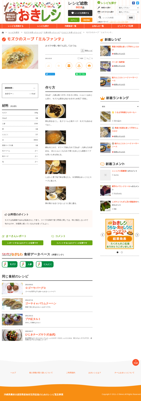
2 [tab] (122, 252)
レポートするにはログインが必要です (22, 243)
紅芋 (127, 22)
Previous (102, 235)
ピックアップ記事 (125, 26)
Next (137, 235)
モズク (13, 264)
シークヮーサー (120, 22)
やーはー (117, 121)
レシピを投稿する (82, 13)
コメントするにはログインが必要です (71, 243)
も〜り (116, 175)
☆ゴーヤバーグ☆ (35, 287)
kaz (115, 209)
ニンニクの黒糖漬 (119, 171)
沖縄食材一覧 (70, 26)
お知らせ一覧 (98, 26)
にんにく (48, 264)
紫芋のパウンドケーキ (121, 186)
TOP (136, 363)
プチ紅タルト (33, 319)
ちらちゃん (118, 193)
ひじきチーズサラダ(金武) (40, 334)
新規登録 (86, 20)
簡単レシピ (88, 50)
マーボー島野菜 (118, 62)
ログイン (74, 20)
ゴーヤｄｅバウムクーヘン (40, 303)
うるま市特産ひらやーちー (125, 112)
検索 (131, 18)
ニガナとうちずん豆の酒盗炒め (124, 202)
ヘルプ (13, 373)
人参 (30, 264)
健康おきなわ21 (119, 54)
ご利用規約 (70, 373)
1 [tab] (117, 252)
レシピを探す (43, 26)
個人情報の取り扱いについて (41, 373)
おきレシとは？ (94, 373)
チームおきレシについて (124, 373)
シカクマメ (112, 22)
